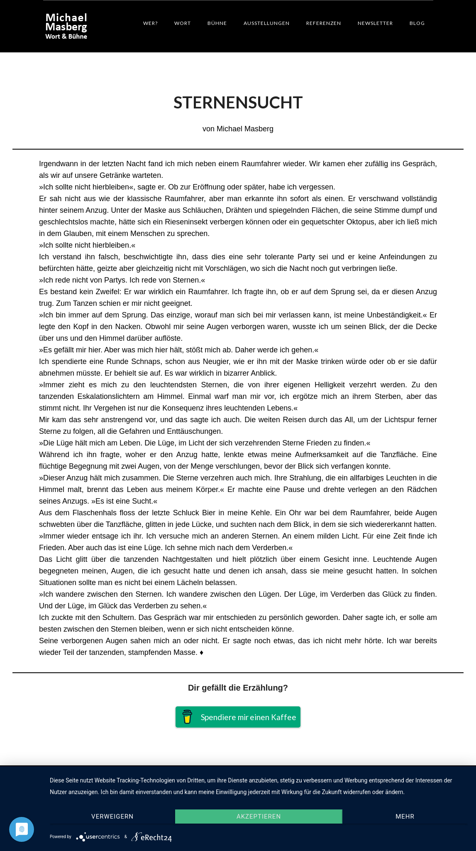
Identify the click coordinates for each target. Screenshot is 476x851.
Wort (182, 23)
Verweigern (112, 816)
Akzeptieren (259, 816)
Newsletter (375, 23)
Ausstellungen (267, 23)
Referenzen (323, 23)
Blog (417, 23)
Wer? (150, 23)
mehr (405, 816)
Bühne (217, 23)
